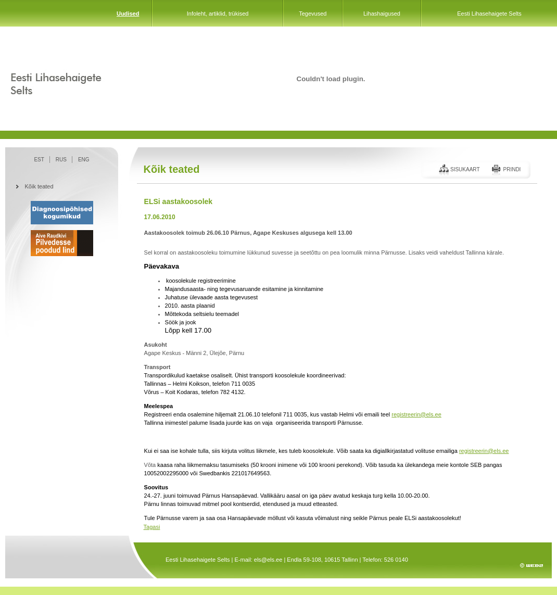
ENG (84, 159)
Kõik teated (39, 186)
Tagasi (152, 527)
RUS (61, 159)
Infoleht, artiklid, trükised (218, 13)
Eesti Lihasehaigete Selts (489, 13)
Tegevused (312, 13)
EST (39, 159)
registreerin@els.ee (416, 414)
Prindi (512, 169)
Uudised (128, 13)
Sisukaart (465, 169)
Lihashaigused (381, 13)
